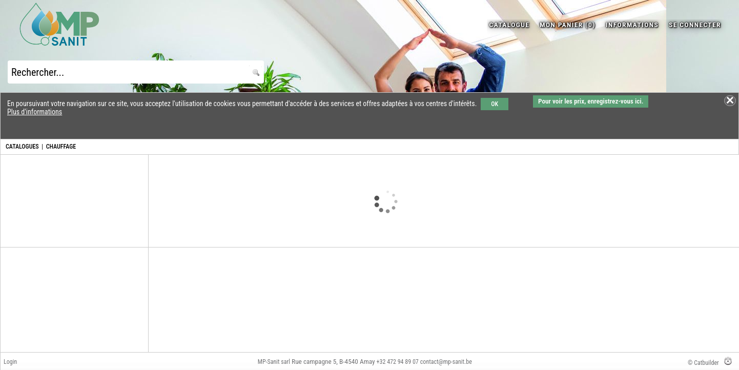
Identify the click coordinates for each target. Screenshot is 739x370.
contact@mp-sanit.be (446, 361)
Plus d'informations (34, 112)
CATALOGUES (22, 146)
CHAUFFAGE (61, 146)
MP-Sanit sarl (274, 361)
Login (10, 361)
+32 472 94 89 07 (398, 361)
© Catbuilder (703, 362)
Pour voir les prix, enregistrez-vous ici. (590, 101)
